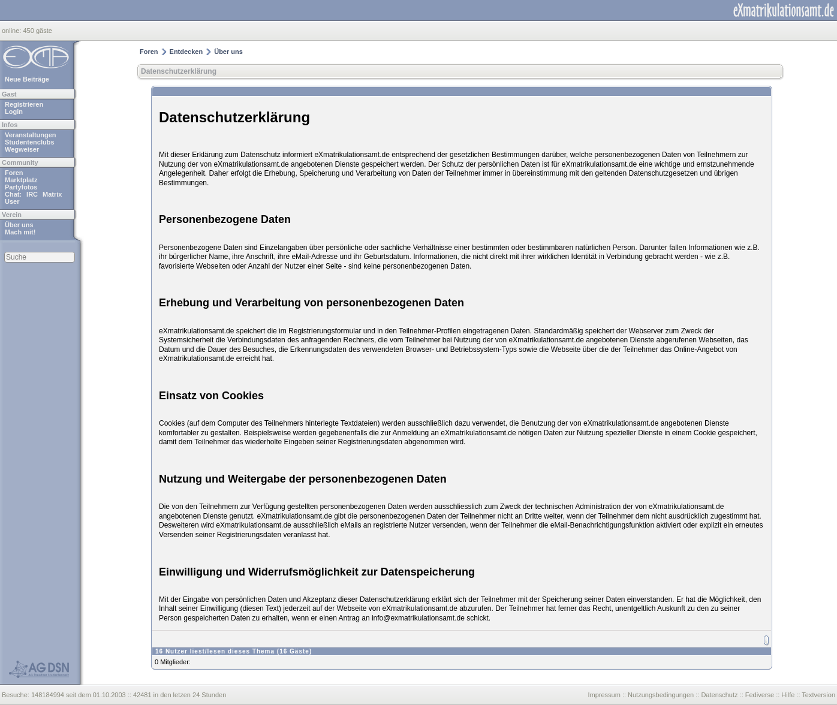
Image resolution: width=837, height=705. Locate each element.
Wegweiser (22, 149)
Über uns (19, 224)
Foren (14, 172)
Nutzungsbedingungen (661, 694)
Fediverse (759, 694)
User (12, 201)
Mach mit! (20, 232)
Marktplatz (21, 179)
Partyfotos (21, 187)
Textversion (818, 694)
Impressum (604, 694)
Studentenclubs (30, 142)
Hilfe (787, 694)
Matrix (52, 194)
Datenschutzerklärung (178, 71)
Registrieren (24, 104)
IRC (32, 194)
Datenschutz (719, 694)
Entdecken (186, 51)
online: (12, 30)
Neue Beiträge (27, 79)
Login (14, 111)
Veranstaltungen (30, 134)
